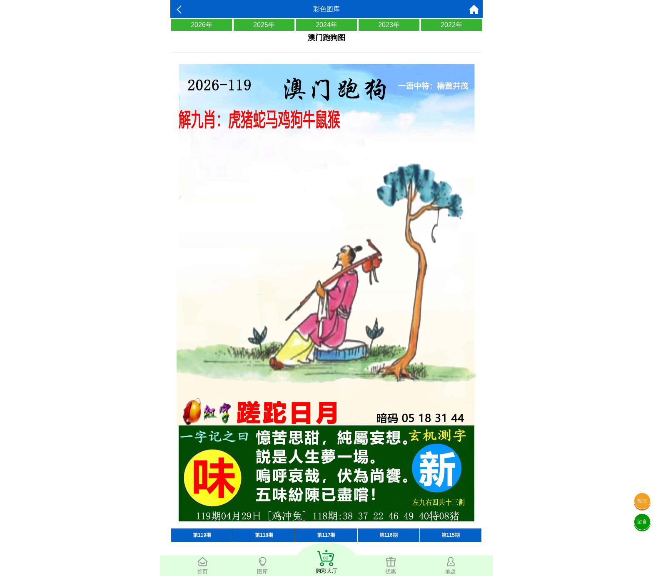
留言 (642, 522)
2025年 (264, 24)
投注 (642, 501)
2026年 (201, 24)
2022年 (451, 24)
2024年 (326, 24)
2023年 (389, 24)
